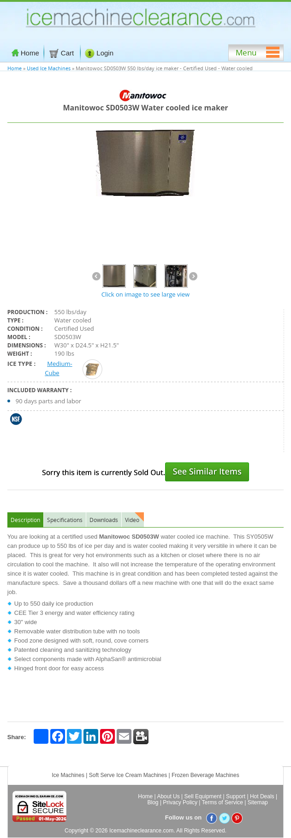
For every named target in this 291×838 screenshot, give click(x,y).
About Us (168, 796)
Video (132, 519)
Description (25, 519)
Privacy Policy (180, 802)
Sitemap (258, 802)
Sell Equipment (203, 796)
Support (235, 796)
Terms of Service (222, 802)
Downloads (103, 519)
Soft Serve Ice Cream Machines (128, 775)
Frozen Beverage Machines (205, 775)
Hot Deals (262, 796)
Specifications (65, 519)
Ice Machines (68, 775)
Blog (153, 802)
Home (25, 53)
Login (99, 53)
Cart (62, 53)
